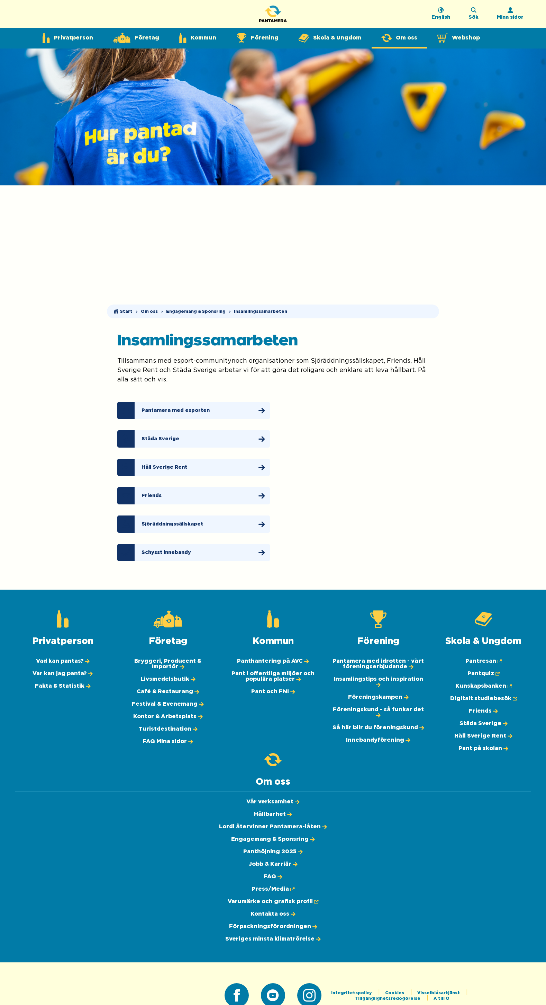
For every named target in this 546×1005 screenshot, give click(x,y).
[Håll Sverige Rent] (193, 467)
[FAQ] (273, 876)
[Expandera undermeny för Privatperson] (68, 38)
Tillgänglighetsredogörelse (388, 998)
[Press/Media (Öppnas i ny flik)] (273, 889)
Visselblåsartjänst (439, 993)
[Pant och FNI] (273, 691)
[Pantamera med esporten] (193, 410)
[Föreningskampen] (378, 697)
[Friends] (193, 495)
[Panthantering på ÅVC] (273, 661)
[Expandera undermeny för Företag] (136, 38)
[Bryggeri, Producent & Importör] (167, 663)
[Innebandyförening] (378, 740)
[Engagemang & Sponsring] (273, 839)
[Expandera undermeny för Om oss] (399, 38)
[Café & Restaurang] (168, 691)
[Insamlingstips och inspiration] (378, 681)
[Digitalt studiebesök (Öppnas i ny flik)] (483, 698)
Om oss (149, 311)
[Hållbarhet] (273, 814)
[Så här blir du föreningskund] (378, 727)
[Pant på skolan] (483, 748)
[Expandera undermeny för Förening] (257, 38)
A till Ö (441, 998)
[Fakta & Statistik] (63, 686)
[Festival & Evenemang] (168, 704)
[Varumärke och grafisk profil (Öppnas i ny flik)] (273, 901)
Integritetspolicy (352, 993)
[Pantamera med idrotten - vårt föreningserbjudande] (378, 663)
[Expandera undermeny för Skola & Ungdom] (330, 38)
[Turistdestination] (168, 729)
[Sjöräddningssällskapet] (193, 524)
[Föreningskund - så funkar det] (378, 712)
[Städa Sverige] (193, 439)
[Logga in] (510, 15)
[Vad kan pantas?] (63, 661)
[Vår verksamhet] (273, 801)
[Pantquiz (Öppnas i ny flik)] (483, 673)
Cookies (395, 993)
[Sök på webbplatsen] (473, 15)
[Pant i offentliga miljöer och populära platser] (273, 676)
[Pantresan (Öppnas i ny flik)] (483, 661)
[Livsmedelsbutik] (167, 679)
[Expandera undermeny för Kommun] (198, 38)
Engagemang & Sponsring (196, 311)
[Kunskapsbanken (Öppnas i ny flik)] (483, 686)
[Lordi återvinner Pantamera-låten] (273, 826)
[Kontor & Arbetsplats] (168, 716)
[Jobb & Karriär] (273, 864)
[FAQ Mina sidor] (168, 741)
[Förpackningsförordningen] (273, 926)
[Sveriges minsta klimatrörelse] (273, 939)
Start (126, 311)
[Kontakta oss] (273, 914)
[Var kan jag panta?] (63, 673)
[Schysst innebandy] (193, 552)
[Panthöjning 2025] (273, 851)
